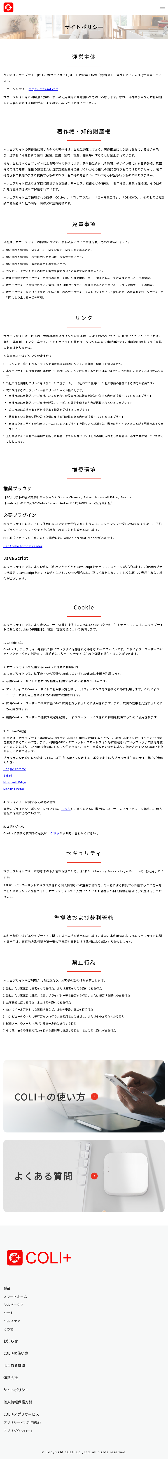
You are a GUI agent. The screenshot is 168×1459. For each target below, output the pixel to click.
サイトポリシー (16, 1389)
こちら (66, 809)
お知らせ (10, 1341)
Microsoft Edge (14, 782)
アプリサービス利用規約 (22, 1422)
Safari (7, 775)
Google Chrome (14, 769)
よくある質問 (14, 1365)
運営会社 (10, 1377)
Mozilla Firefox (14, 789)
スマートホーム (15, 1296)
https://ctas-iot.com (43, 89)
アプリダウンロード (18, 1430)
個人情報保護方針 (17, 1402)
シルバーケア (13, 1304)
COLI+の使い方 (15, 1353)
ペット (8, 1312)
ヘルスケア (11, 1321)
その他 (8, 1329)
